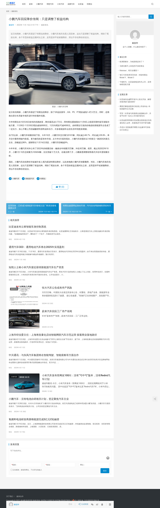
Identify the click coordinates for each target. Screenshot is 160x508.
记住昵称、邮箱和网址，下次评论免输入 (26, 478)
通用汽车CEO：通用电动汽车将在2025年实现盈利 (36, 248)
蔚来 (32, 4)
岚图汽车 (72, 4)
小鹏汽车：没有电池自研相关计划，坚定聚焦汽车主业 (39, 406)
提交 (105, 478)
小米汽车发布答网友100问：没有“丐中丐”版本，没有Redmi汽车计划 (76, 383)
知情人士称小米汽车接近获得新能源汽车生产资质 (36, 269)
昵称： (15, 473)
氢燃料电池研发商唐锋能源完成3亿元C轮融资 (34, 427)
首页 (25, 4)
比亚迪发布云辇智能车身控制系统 (27, 227)
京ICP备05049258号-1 (63, 500)
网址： (82, 473)
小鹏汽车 (40, 4)
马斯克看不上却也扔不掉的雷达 (132, 66)
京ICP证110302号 (47, 500)
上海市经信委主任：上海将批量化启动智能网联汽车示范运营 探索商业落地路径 (53, 339)
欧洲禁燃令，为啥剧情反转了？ (132, 62)
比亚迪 (81, 4)
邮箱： (49, 473)
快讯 (10, 240)
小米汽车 (61, 4)
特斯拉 (90, 4)
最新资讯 (44, 25)
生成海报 (83, 504)
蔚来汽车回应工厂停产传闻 (57, 314)
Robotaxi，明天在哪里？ (129, 71)
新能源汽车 (29, 179)
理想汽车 (51, 4)
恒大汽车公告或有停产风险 (57, 290)
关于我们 (9, 496)
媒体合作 (20, 496)
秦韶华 (11, 25)
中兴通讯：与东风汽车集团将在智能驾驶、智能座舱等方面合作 (44, 360)
